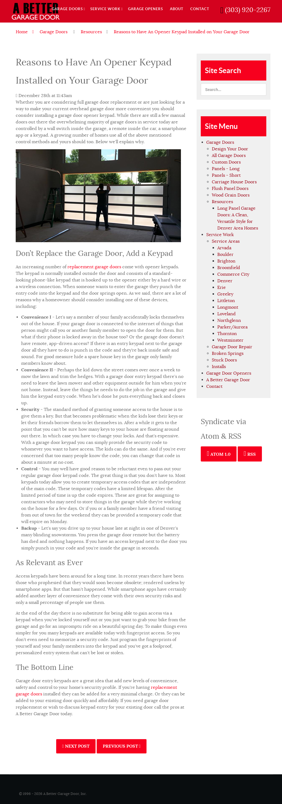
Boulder (225, 254)
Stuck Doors (224, 360)
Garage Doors (220, 142)
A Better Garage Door (228, 380)
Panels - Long (226, 169)
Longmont (227, 307)
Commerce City (233, 274)
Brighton (226, 261)
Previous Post (122, 746)
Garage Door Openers (228, 373)
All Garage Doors (229, 155)
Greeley (225, 294)
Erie (221, 287)
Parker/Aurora (232, 327)
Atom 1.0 (219, 453)
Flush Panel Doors (230, 188)
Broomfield (228, 267)
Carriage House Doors (234, 182)
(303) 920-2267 (247, 10)
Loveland (226, 314)
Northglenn (229, 320)
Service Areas (226, 241)
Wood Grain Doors (231, 195)
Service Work (220, 234)
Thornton (227, 333)
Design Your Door (230, 149)
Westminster (230, 340)
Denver (224, 281)
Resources (222, 202)
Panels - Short (226, 175)
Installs (219, 366)
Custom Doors (226, 162)
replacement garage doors (94, 267)
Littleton (226, 300)
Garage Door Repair (232, 347)
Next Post (76, 746)
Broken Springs (227, 353)
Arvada (224, 248)
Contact (214, 386)
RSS (250, 453)
